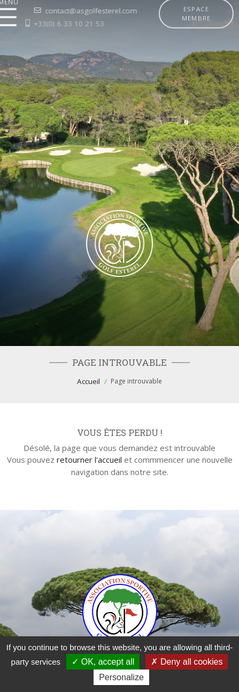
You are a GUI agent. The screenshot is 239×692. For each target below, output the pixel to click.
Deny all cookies (186, 661)
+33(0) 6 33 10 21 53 (52, 23)
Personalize (121, 677)
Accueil (88, 381)
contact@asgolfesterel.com (74, 11)
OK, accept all (103, 661)
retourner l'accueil (89, 459)
